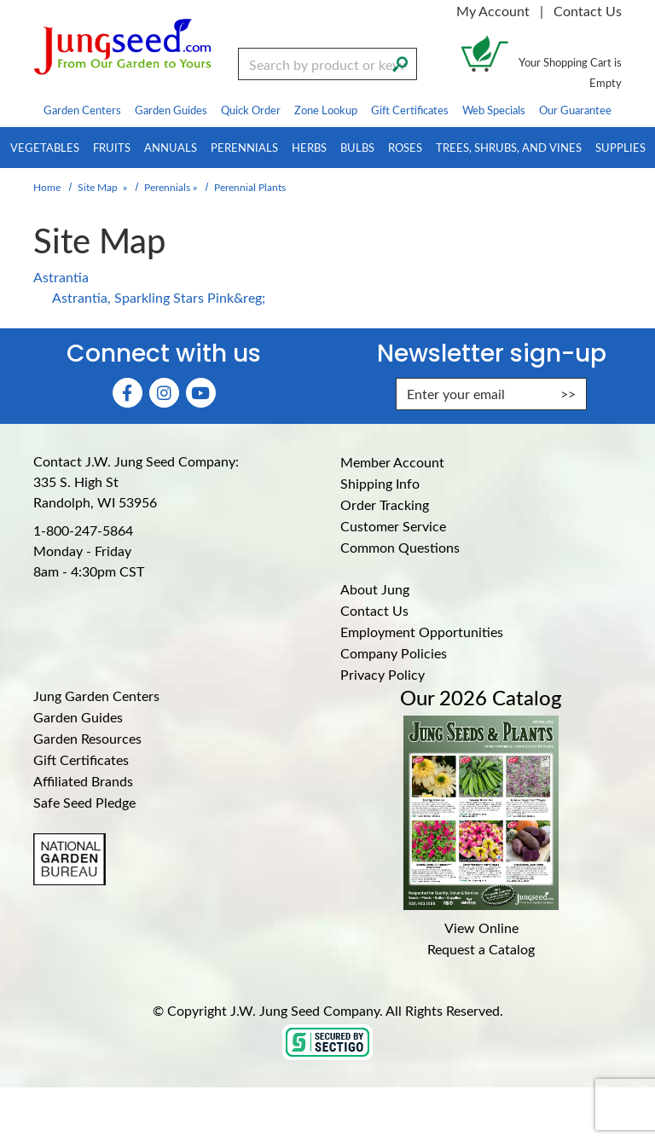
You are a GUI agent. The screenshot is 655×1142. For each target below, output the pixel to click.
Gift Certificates (81, 759)
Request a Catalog (481, 949)
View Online (481, 927)
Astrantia (61, 277)
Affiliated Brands (83, 781)
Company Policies (393, 653)
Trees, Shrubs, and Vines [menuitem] (509, 147)
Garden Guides (78, 717)
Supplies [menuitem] (620, 147)
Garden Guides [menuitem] (171, 109)
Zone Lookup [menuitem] (325, 109)
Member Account (392, 462)
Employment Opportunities (421, 632)
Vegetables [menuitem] (44, 147)
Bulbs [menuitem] (357, 147)
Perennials (167, 187)
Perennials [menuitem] (244, 147)
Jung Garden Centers (96, 695)
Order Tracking (384, 504)
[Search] (400, 62)
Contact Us (588, 11)
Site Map (98, 187)
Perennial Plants (250, 187)
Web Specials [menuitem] (493, 109)
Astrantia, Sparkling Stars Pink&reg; (158, 297)
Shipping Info (380, 483)
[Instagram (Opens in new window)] (164, 393)
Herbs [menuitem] (309, 147)
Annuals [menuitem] (170, 147)
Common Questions (400, 547)
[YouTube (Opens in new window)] (201, 393)
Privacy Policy (382, 674)
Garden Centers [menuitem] (82, 109)
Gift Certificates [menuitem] (410, 109)
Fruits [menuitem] (111, 147)
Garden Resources (87, 738)
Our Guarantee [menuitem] (575, 109)
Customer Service (393, 526)
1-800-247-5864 (83, 530)
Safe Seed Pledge (84, 802)
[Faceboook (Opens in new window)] (127, 393)
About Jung (374, 589)
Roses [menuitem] (405, 147)
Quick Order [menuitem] (251, 109)
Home (47, 187)
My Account (493, 11)
